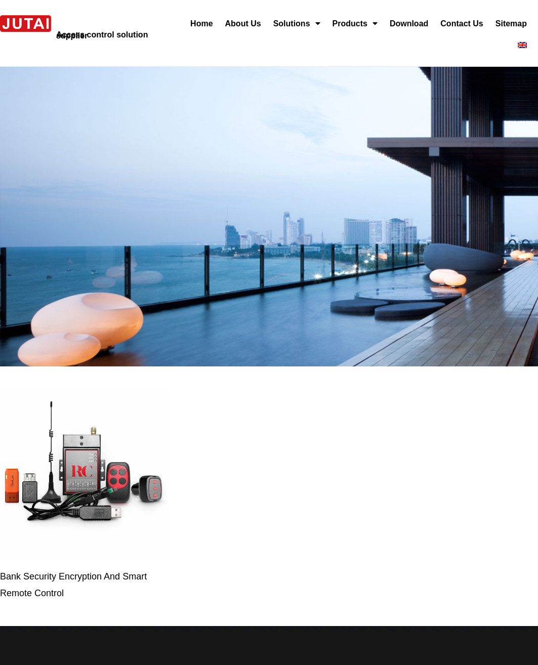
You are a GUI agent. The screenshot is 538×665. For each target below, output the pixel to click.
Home (201, 23)
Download (409, 23)
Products (355, 23)
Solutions (296, 23)
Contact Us (461, 23)
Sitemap (511, 23)
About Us (243, 23)
